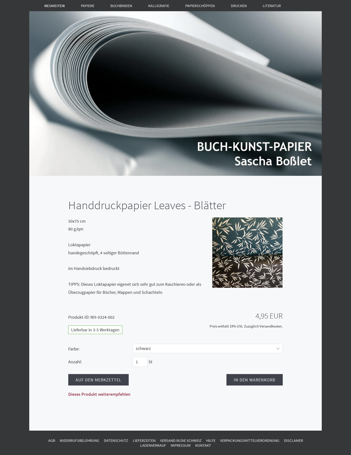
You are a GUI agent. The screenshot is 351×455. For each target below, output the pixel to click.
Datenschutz (116, 440)
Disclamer (293, 440)
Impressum (181, 445)
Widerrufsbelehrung (79, 440)
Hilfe (210, 440)
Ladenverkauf (153, 445)
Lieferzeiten (144, 440)
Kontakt (203, 445)
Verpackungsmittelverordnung (249, 440)
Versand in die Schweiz (181, 440)
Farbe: (73, 349)
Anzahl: (75, 362)
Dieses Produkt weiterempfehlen (99, 394)
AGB (51, 440)
